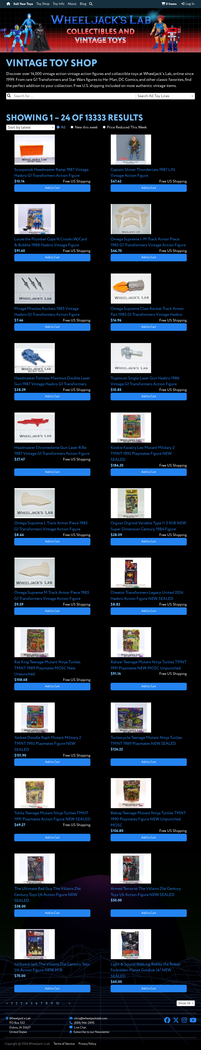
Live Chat (80, 1027)
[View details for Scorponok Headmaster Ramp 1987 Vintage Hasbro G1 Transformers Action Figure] (52, 159)
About (72, 4)
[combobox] (165, 96)
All (63, 127)
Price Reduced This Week (127, 127)
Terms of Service (64, 1043)
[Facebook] (167, 1021)
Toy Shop (42, 4)
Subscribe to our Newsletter (92, 1032)
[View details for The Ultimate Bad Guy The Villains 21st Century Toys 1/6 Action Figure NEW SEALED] (52, 881)
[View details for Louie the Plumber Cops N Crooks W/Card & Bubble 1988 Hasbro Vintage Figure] (52, 229)
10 (57, 1003)
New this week (86, 127)
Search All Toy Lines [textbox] (153, 96)
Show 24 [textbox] (184, 1003)
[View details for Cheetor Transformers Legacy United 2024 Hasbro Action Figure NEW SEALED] (149, 582)
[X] (176, 1021)
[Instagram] (184, 1021)
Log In (187, 4)
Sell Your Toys (23, 4)
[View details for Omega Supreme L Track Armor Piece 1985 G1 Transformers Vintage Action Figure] (52, 513)
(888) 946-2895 (84, 1022)
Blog (83, 4)
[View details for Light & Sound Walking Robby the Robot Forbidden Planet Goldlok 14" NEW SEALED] (149, 957)
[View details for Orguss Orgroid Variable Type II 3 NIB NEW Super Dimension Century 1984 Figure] (149, 513)
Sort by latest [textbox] (19, 127)
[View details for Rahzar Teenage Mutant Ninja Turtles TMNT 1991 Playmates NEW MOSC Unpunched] (149, 652)
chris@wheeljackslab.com (90, 1018)
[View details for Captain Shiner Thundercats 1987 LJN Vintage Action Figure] (149, 159)
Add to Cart (52, 188)
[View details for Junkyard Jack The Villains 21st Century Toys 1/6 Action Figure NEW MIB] (52, 954)
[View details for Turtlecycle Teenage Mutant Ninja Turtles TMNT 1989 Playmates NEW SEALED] (149, 727)
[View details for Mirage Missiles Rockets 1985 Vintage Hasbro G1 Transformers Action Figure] (52, 298)
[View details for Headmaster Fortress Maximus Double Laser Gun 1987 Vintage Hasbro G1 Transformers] (52, 368)
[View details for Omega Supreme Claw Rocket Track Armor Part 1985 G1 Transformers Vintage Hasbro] (149, 298)
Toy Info (58, 4)
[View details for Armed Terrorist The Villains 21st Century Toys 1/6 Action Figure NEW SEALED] (149, 878)
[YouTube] (193, 1021)
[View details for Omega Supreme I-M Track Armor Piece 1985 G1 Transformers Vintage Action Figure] (149, 229)
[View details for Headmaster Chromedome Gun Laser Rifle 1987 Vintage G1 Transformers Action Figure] (52, 437)
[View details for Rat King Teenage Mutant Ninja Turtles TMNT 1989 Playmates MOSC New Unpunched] (52, 655)
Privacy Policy (87, 1043)
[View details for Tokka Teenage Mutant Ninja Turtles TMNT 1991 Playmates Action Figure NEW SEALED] (52, 803)
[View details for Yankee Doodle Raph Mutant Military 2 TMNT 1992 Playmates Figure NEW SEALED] (52, 730)
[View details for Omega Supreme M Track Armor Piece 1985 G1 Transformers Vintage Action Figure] (52, 582)
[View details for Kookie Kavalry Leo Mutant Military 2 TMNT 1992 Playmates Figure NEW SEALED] (149, 440)
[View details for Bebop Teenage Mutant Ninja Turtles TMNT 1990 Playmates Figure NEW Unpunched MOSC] (149, 806)
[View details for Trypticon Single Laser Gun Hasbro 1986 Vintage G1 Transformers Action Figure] (149, 368)
